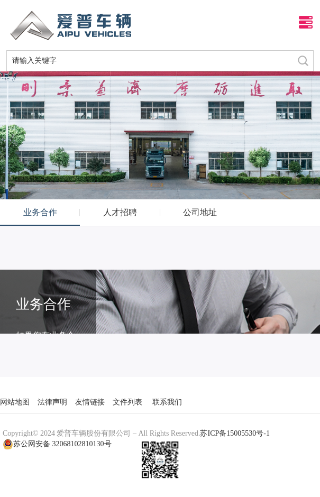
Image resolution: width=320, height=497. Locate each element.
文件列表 (127, 402)
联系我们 (167, 402)
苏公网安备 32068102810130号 (57, 444)
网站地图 (15, 402)
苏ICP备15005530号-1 (234, 433)
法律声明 (52, 402)
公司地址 (200, 212)
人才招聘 (120, 212)
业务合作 (40, 212)
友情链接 (90, 402)
